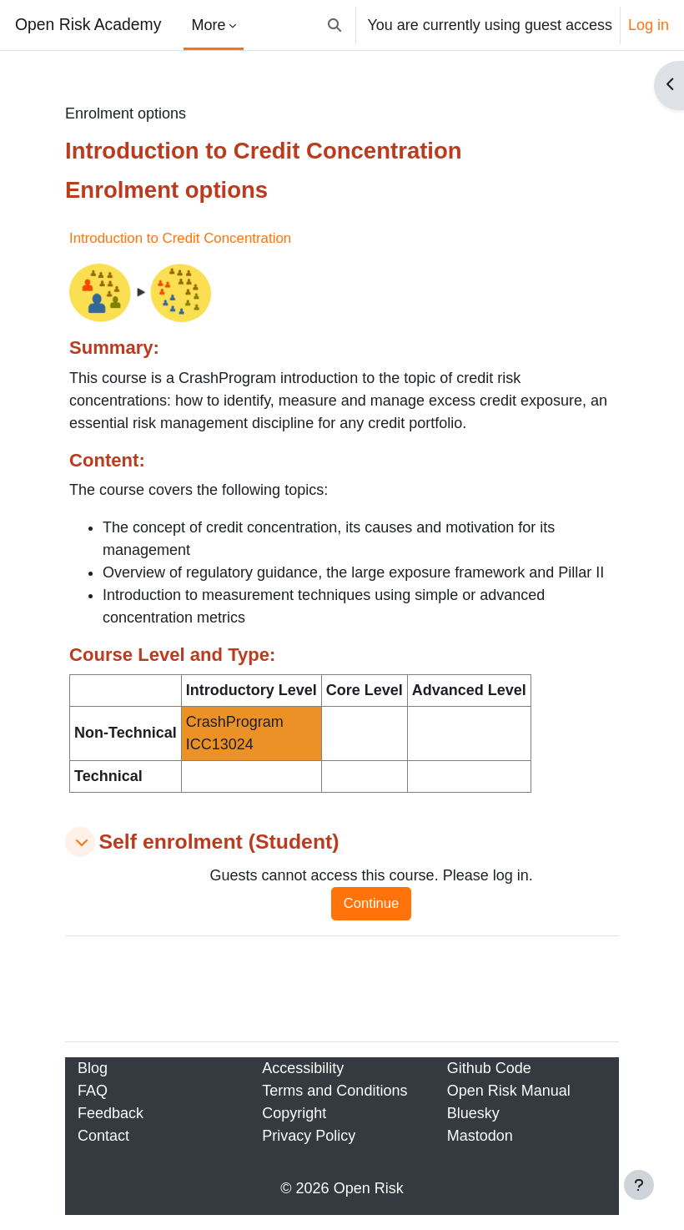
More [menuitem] (208, 25)
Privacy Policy (308, 1135)
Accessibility (303, 1068)
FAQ (93, 1090)
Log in (648, 25)
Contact (103, 1135)
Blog (93, 1068)
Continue (372, 903)
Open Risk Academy (88, 24)
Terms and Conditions (334, 1090)
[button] (335, 25)
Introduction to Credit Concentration (180, 238)
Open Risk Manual (509, 1090)
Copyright (294, 1113)
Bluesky (473, 1113)
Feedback (110, 1113)
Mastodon (480, 1135)
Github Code (489, 1068)
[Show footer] (639, 1185)
